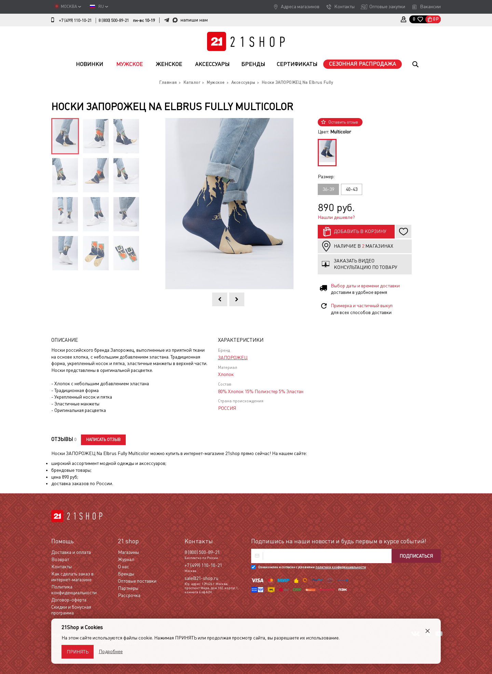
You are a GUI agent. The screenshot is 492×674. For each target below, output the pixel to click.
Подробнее (111, 651)
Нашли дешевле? (336, 217)
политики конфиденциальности (340, 567)
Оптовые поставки (137, 581)
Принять (77, 651)
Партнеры (128, 588)
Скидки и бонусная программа (71, 609)
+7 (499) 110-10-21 (75, 20)
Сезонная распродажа (362, 64)
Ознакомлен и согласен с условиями (312, 567)
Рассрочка (129, 595)
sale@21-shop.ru (201, 578)
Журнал (126, 559)
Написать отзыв (103, 439)
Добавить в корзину (360, 231)
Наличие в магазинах (363, 246)
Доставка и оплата (71, 552)
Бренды (253, 64)
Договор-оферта (68, 599)
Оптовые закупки (387, 6)
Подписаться (416, 556)
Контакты (344, 6)
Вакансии (430, 6)
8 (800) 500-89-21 (113, 20)
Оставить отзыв (343, 122)
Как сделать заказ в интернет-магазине (72, 576)
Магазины (128, 552)
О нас (123, 566)
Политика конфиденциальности (74, 589)
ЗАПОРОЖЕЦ (232, 357)
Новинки (89, 64)
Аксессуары (212, 64)
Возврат (60, 559)
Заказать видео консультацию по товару (365, 264)
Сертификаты (297, 64)
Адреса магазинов (300, 6)
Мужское (129, 64)
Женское (169, 64)
